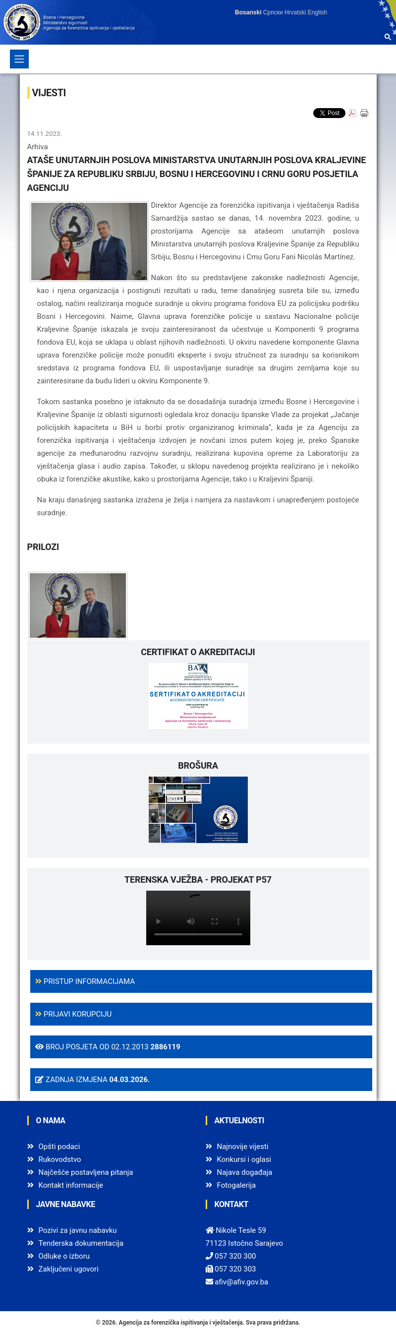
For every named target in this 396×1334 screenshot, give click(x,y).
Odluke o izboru (64, 1256)
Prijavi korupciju (73, 1014)
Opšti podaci (59, 1146)
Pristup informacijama (85, 981)
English (317, 12)
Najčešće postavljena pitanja (86, 1172)
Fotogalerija (236, 1185)
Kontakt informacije (71, 1185)
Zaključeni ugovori (69, 1269)
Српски (273, 12)
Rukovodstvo (60, 1159)
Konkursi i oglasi (244, 1159)
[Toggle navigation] (19, 59)
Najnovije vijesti (243, 1146)
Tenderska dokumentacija (81, 1243)
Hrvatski (295, 12)
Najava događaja (245, 1172)
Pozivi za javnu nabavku (78, 1230)
